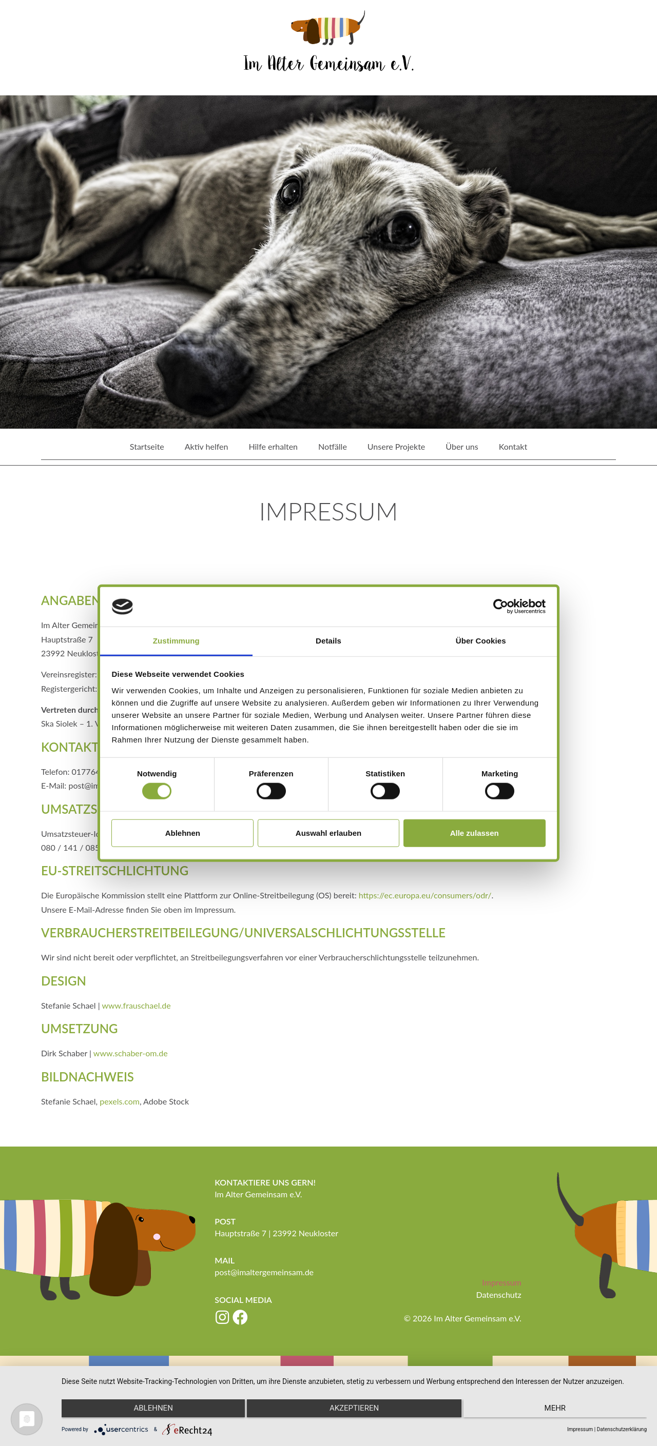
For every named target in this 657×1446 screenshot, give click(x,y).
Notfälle (332, 446)
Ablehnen (182, 832)
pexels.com (120, 1101)
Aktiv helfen (206, 446)
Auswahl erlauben (328, 832)
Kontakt (513, 446)
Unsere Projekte (396, 446)
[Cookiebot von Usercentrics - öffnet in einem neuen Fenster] (501, 606)
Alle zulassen (474, 832)
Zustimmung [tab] (176, 640)
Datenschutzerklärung (622, 1429)
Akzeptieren (354, 1410)
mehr (559, 1410)
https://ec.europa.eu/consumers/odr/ (425, 894)
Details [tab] (328, 640)
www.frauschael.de (136, 1005)
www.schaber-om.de (130, 1052)
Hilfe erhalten (273, 446)
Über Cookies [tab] (481, 640)
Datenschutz (498, 1294)
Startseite (147, 446)
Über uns (462, 446)
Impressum (501, 1282)
